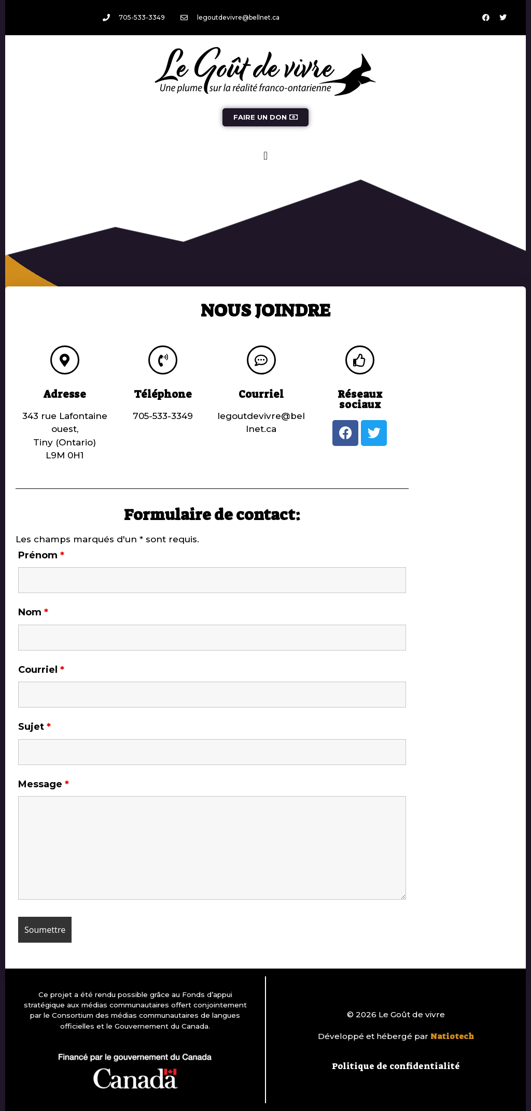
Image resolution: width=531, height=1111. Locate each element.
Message (43, 784)
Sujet (34, 726)
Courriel (41, 669)
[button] (265, 155)
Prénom (41, 555)
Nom (33, 612)
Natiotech (452, 1036)
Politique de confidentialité (396, 1066)
